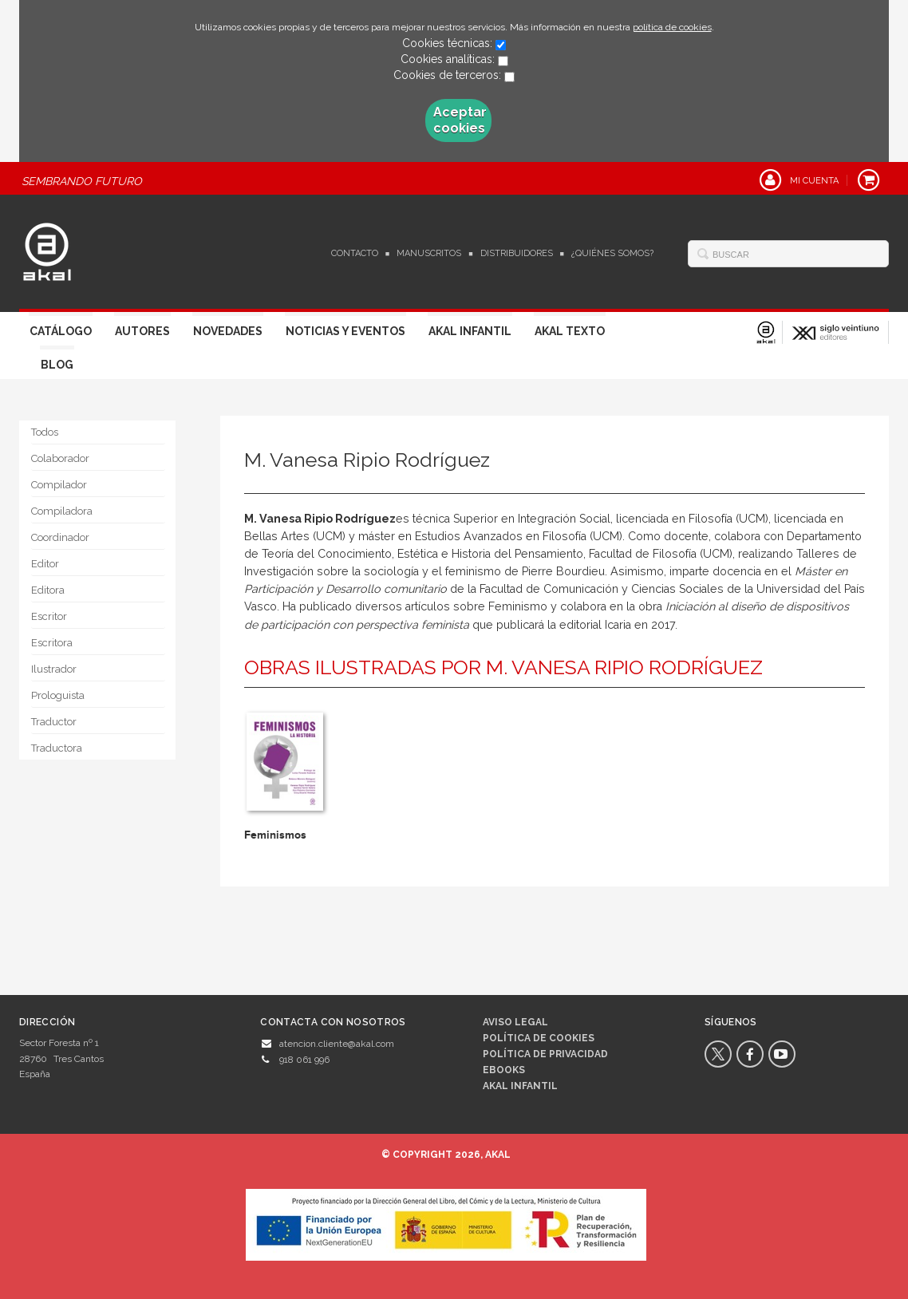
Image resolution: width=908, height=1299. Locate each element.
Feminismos (275, 835)
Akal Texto (570, 331)
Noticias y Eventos (345, 331)
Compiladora (62, 511)
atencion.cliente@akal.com (336, 1043)
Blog (57, 364)
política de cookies (672, 27)
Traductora (56, 748)
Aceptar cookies (460, 120)
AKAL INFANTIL (520, 1086)
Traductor (54, 722)
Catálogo (61, 331)
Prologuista (58, 695)
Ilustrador (54, 669)
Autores (142, 331)
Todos (44, 432)
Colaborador (60, 458)
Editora (48, 590)
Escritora (52, 643)
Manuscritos (429, 253)
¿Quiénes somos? (612, 253)
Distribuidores (516, 253)
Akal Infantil (469, 331)
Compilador (59, 485)
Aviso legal (515, 1022)
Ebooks (504, 1070)
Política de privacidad (545, 1054)
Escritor (49, 616)
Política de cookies (538, 1038)
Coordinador (60, 537)
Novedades (228, 331)
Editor (45, 564)
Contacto (354, 253)
